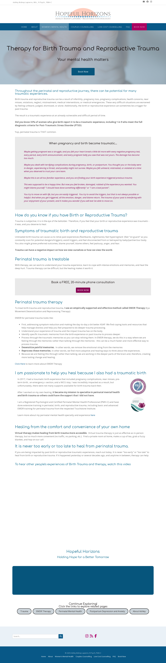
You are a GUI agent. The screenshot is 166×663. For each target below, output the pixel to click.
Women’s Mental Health (54, 27)
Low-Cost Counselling (110, 27)
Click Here (20, 363)
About (34, 27)
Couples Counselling (82, 27)
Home (24, 27)
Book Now (139, 27)
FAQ (128, 27)
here (93, 415)
